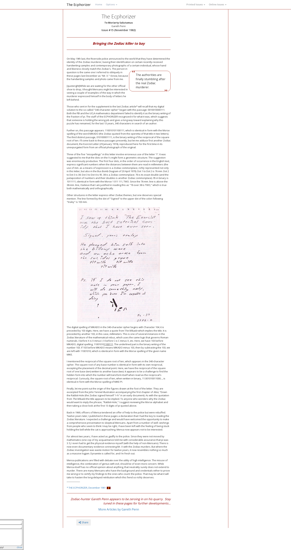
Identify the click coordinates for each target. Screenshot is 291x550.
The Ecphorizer (79, 4)
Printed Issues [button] (195, 4)
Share (83, 522)
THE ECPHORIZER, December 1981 (87, 487)
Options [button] (111, 4)
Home (98, 4)
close (19, 547)
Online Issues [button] (217, 4)
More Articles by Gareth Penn (118, 509)
